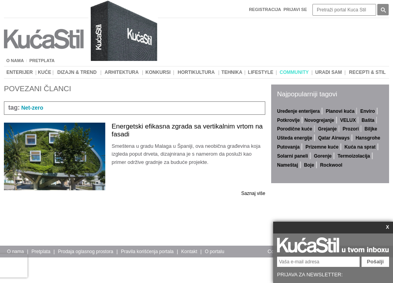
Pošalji (375, 262)
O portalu (214, 251)
